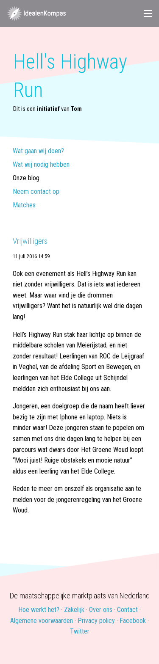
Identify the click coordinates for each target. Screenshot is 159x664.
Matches (24, 205)
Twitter (79, 631)
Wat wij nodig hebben (41, 164)
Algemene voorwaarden (41, 621)
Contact (127, 610)
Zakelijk (74, 610)
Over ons (100, 610)
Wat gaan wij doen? (38, 151)
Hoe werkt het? (38, 610)
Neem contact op (36, 192)
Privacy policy (96, 621)
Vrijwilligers (30, 241)
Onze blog (26, 178)
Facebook (133, 621)
